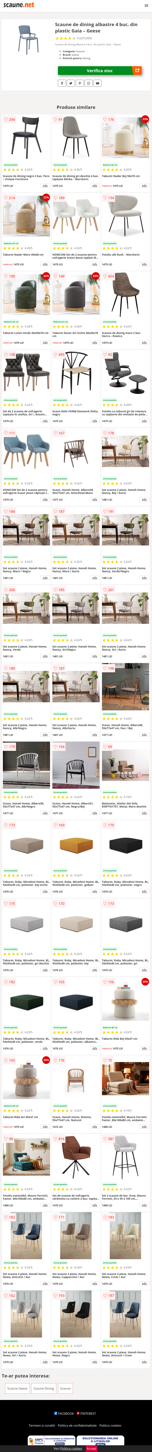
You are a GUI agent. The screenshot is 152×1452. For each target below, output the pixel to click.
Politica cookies (110, 1425)
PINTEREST (86, 1413)
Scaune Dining (43, 1388)
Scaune (65, 1388)
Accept (91, 1448)
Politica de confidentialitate (77, 1425)
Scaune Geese (17, 1388)
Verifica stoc (114, 70)
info (45, 185)
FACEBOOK (64, 1413)
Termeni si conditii (42, 1425)
